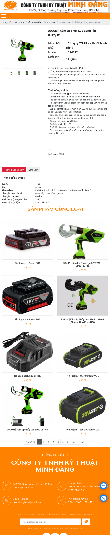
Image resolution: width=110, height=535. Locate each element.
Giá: (50, 149)
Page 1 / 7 (30, 441)
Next (74, 441)
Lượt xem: (53, 153)
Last (82, 441)
